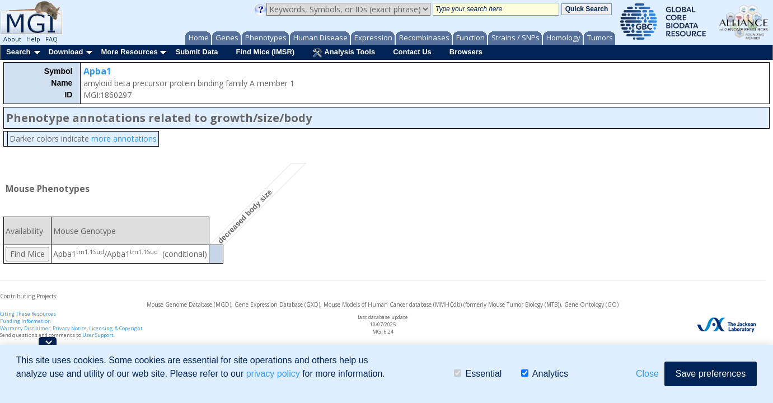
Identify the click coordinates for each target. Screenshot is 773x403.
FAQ (51, 39)
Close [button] (647, 373)
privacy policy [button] (273, 373)
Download (65, 52)
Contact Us (412, 52)
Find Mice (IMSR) (265, 52)
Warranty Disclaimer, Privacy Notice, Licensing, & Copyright (71, 328)
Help (33, 39)
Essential (478, 373)
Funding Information (25, 321)
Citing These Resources (28, 313)
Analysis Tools (343, 53)
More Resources (129, 52)
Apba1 (97, 71)
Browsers (465, 52)
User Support (98, 335)
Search (18, 52)
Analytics (544, 373)
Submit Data (197, 52)
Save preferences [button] (711, 373)
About (12, 39)
